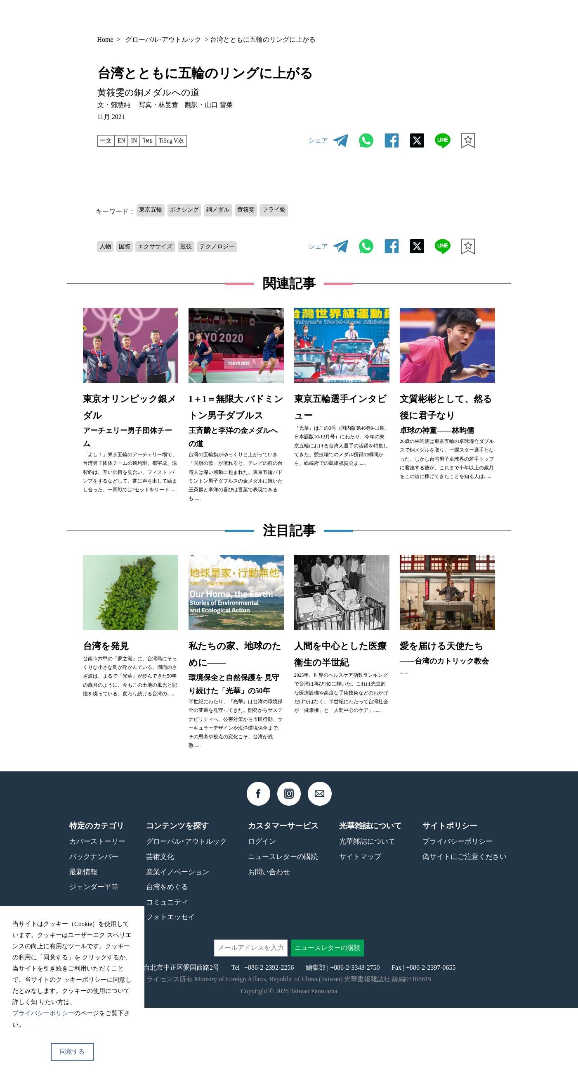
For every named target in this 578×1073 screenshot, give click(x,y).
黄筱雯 (262, 210)
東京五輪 (153, 210)
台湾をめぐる (167, 952)
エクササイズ (164, 247)
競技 (199, 247)
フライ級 (294, 210)
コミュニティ (167, 967)
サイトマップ (360, 922)
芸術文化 (160, 922)
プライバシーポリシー (457, 907)
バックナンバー (349, 17)
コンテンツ (407, 17)
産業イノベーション (177, 937)
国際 (129, 247)
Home (105, 39)
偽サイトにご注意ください (464, 922)
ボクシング (191, 210)
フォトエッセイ (170, 983)
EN (124, 140)
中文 (107, 140)
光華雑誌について (367, 907)
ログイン (262, 907)
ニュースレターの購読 (283, 922)
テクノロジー (235, 247)
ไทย (155, 140)
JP (452, 16)
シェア (318, 140)
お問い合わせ (269, 937)
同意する (72, 1051)
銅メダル (230, 210)
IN (139, 140)
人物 (106, 247)
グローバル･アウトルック (163, 39)
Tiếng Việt (182, 140)
